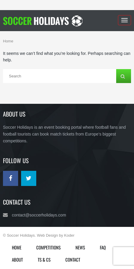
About (17, 259)
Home (8, 41)
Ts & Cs (44, 259)
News (80, 247)
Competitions (48, 247)
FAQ (103, 247)
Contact (72, 259)
